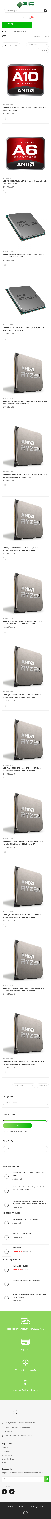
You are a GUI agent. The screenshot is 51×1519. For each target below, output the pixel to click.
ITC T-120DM (16, 1248)
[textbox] (25, 1103)
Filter (17, 1125)
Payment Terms (7, 1451)
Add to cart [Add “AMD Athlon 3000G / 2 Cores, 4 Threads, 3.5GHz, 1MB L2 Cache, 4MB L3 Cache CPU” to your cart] (4, 339)
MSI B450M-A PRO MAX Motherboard (25, 1219)
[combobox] (25, 1103)
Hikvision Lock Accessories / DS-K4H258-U (27, 1280)
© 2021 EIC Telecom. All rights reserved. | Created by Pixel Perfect (25, 1507)
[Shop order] (37, 44)
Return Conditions (8, 1459)
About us (5, 1448)
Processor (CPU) (8, 105)
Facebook (4, 1491)
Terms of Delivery (7, 1455)
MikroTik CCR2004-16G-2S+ (22, 1234)
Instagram (12, 1491)
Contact (4, 1463)
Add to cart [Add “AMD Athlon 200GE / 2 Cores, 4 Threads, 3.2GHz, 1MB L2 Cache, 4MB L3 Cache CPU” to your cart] (4, 265)
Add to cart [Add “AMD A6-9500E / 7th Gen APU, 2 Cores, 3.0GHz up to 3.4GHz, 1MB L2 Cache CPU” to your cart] (4, 192)
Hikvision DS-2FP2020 (20, 1266)
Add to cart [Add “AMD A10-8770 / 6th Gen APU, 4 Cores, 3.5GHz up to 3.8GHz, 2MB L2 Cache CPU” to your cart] (4, 119)
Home (4, 31)
